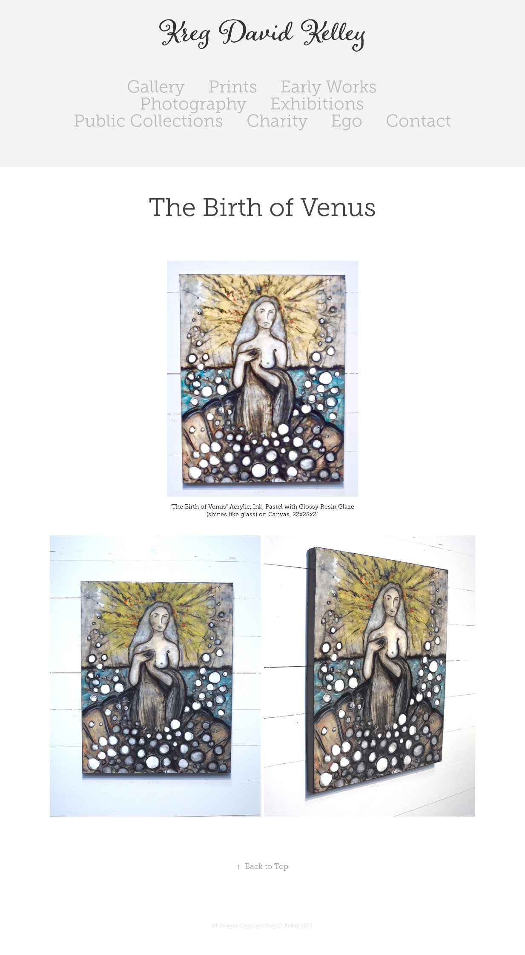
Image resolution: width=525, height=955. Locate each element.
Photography (193, 103)
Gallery (156, 86)
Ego (346, 120)
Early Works (328, 86)
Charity (277, 120)
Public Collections (148, 120)
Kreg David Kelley (262, 33)
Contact (418, 120)
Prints (232, 86)
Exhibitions (317, 103)
